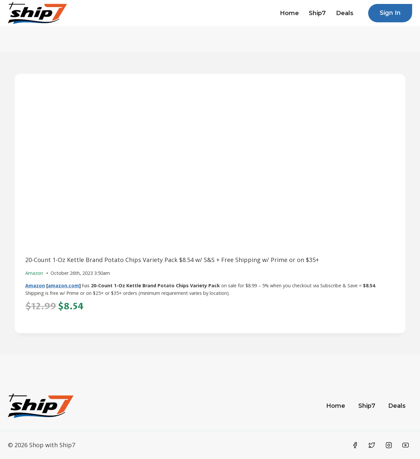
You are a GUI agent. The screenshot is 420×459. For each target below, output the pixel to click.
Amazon (35, 285)
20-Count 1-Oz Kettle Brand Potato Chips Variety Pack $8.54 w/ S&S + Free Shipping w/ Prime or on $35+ (172, 260)
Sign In (390, 12)
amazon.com (63, 285)
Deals (344, 13)
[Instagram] (388, 445)
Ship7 (317, 13)
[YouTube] (405, 445)
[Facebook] (355, 445)
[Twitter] (371, 445)
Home (289, 13)
